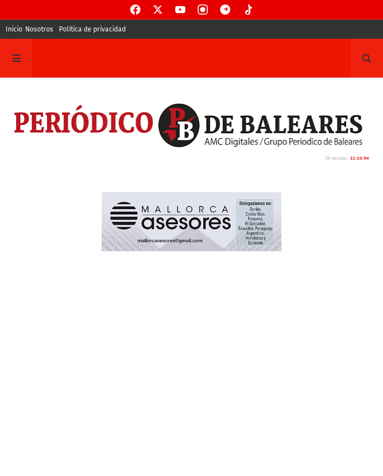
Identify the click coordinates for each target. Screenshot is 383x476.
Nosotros (39, 29)
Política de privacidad (92, 29)
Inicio (14, 29)
